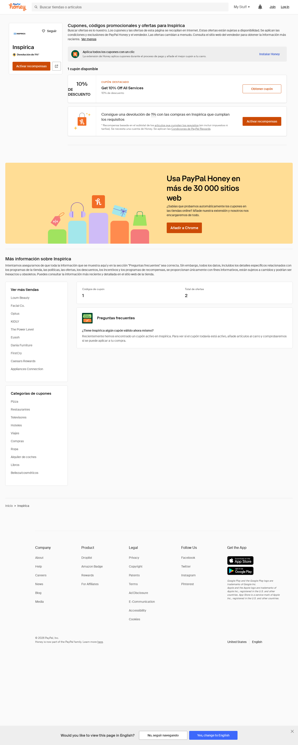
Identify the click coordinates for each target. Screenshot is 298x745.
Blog (38, 593)
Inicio (9, 506)
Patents (134, 575)
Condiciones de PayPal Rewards (190, 129)
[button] (244, 642)
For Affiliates (90, 584)
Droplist (86, 558)
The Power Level (22, 329)
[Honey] (17, 7)
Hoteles (16, 425)
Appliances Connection (27, 369)
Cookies (134, 619)
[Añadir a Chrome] (184, 228)
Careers (40, 575)
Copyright (136, 566)
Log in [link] (285, 7)
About (39, 558)
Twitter (186, 566)
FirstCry (16, 353)
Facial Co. (17, 306)
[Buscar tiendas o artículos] (130, 7)
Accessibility (137, 610)
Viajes (15, 433)
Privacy (134, 558)
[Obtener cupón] (262, 88)
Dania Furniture (21, 345)
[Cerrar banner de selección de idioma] (292, 731)
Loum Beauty (20, 298)
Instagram (188, 575)
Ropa (14, 449)
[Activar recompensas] (31, 66)
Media (39, 602)
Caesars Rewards (23, 361)
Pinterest (187, 584)
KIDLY (15, 321)
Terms (133, 584)
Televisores (18, 417)
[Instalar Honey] (269, 54)
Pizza (14, 402)
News (39, 584)
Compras (17, 441)
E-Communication (142, 602)
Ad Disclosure (138, 593)
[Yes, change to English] (213, 735)
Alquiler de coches (23, 457)
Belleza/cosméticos (24, 473)
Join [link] (273, 7)
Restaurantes (20, 409)
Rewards (87, 575)
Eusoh (15, 337)
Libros (15, 465)
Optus (15, 314)
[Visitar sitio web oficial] (56, 66)
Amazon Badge (92, 566)
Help (38, 566)
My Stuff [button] (242, 7)
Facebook (188, 558)
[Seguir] (49, 31)
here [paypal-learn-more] (100, 642)
